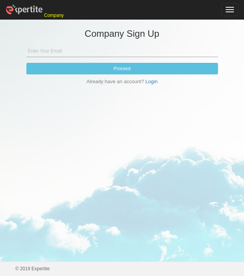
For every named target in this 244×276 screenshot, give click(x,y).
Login (152, 81)
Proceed (122, 68)
